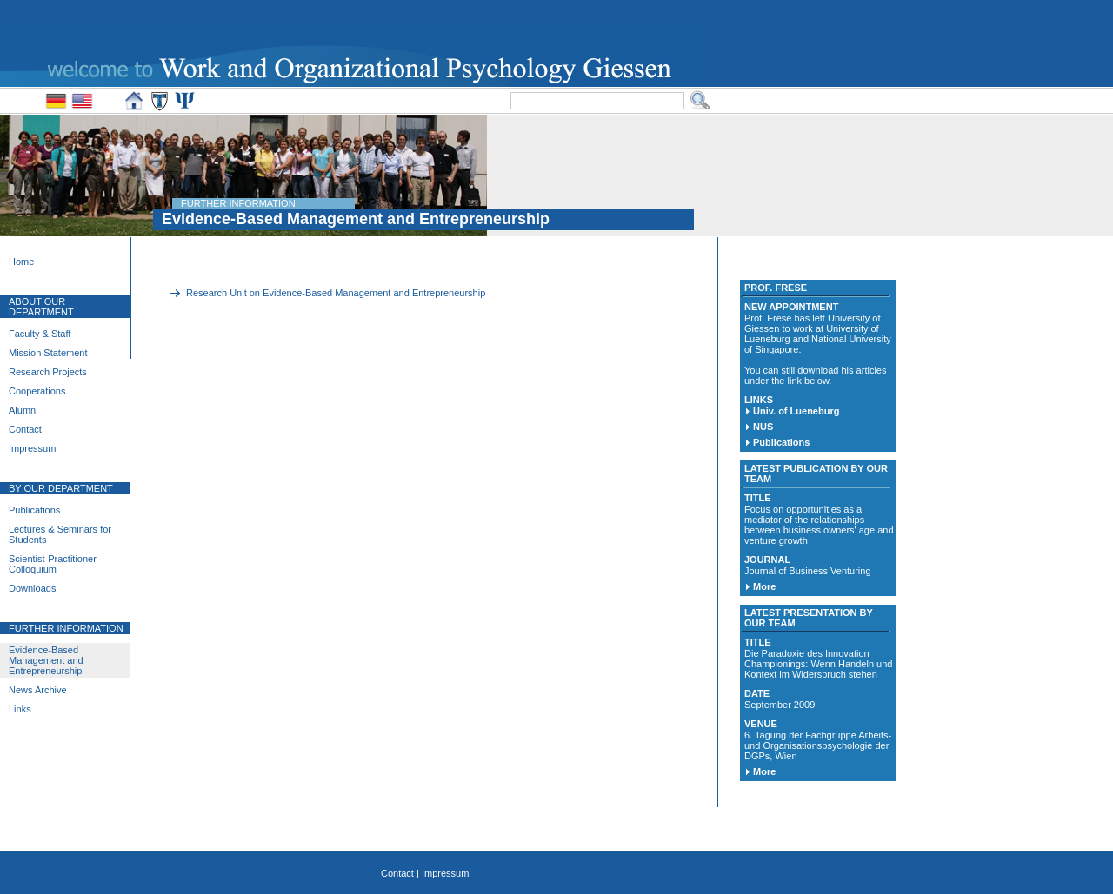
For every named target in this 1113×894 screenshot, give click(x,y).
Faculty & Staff (39, 333)
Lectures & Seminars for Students (60, 534)
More (764, 586)
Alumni (23, 410)
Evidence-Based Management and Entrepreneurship (46, 660)
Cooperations (37, 391)
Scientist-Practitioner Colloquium (53, 563)
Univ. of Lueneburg (796, 411)
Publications (34, 510)
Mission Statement (48, 353)
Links (20, 709)
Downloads (32, 588)
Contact (25, 429)
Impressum (32, 448)
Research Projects (48, 372)
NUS (763, 426)
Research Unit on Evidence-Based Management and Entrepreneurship (335, 293)
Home (21, 261)
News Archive (38, 690)
